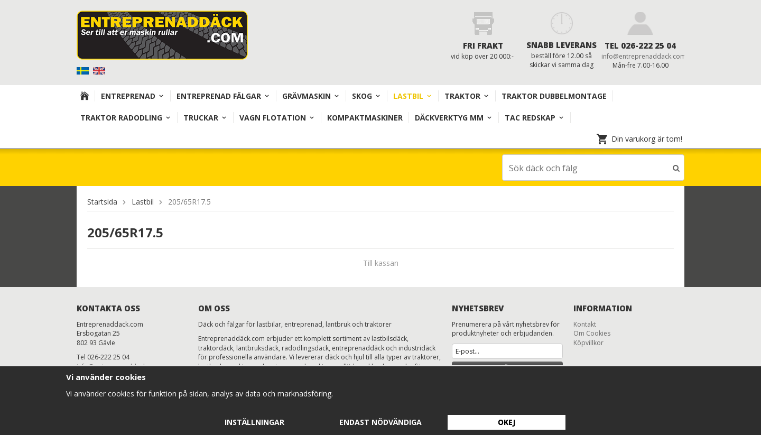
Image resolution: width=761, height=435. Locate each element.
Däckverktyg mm (454, 118)
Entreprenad (132, 96)
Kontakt (584, 323)
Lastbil (412, 96)
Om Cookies (591, 332)
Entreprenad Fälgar (223, 96)
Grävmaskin (311, 96)
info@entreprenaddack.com (643, 56)
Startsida (102, 201)
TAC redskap (534, 118)
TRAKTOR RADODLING (125, 118)
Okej (506, 422)
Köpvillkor (588, 342)
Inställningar (254, 422)
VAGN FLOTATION (277, 118)
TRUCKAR (205, 118)
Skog (366, 96)
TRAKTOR (466, 96)
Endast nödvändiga (380, 422)
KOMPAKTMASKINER (365, 118)
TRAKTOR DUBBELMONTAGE (554, 96)
